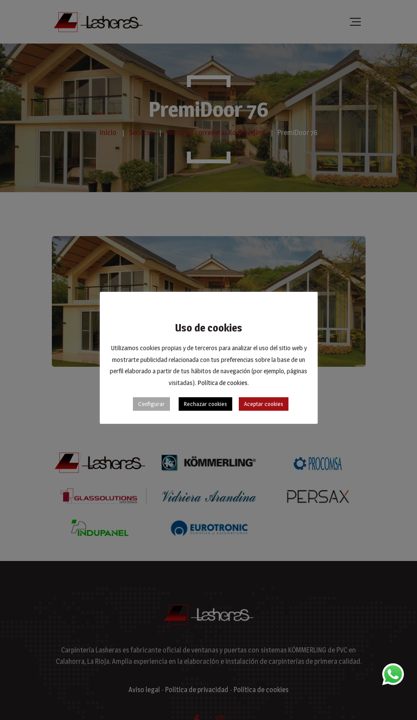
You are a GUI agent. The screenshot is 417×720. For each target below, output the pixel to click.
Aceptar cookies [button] (263, 403)
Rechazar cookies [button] (205, 403)
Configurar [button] (151, 403)
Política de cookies (222, 383)
